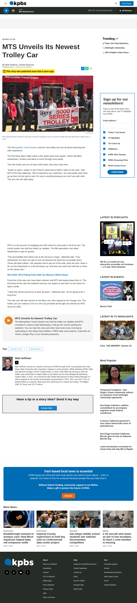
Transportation (35, 349)
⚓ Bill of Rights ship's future (116, 52)
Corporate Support (110, 564)
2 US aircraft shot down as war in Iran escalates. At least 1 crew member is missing (117, 538)
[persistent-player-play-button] (6, 11)
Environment (8, 531)
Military (105, 531)
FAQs (76, 576)
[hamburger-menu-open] (5, 3)
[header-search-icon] (116, 3)
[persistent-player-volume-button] (13, 11)
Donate (68, 495)
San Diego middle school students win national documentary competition (85, 538)
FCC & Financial (49, 576)
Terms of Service (49, 597)
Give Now (126, 3)
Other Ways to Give (111, 576)
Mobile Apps (47, 581)
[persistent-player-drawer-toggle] (126, 11)
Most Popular (109, 360)
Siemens (34, 303)
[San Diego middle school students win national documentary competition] (85, 519)
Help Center (78, 589)
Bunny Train (106, 306)
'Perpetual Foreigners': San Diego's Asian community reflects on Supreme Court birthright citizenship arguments (116, 394)
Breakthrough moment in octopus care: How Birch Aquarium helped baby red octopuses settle (18, 538)
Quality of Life (8, 39)
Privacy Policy (48, 589)
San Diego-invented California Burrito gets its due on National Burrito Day (115, 436)
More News (11, 507)
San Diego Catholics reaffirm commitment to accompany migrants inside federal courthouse (114, 409)
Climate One (107, 11)
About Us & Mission (50, 564)
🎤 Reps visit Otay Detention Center (115, 44)
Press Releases (48, 585)
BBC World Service (26, 13)
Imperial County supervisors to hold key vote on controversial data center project (51, 538)
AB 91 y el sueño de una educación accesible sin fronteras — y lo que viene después (116, 264)
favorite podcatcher (50, 334)
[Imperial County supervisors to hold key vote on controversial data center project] (52, 519)
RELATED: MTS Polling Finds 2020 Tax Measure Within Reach (37, 275)
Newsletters (47, 568)
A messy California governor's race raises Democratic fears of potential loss (115, 423)
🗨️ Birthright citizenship (114, 48)
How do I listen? (79, 581)
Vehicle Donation (110, 585)
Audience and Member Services (85, 564)
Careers (46, 572)
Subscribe (117, 172)
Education (73, 531)
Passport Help (79, 585)
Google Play (28, 334)
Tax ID (106, 581)
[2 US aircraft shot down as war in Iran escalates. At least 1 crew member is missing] (118, 519)
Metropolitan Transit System (24, 147)
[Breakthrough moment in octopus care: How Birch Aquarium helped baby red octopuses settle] (18, 519)
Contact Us (78, 572)
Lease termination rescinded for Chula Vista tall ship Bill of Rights (116, 447)
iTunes (18, 334)
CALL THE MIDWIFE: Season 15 (115, 346)
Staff (44, 593)
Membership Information (113, 572)
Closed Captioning (80, 568)
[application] (47, 212)
